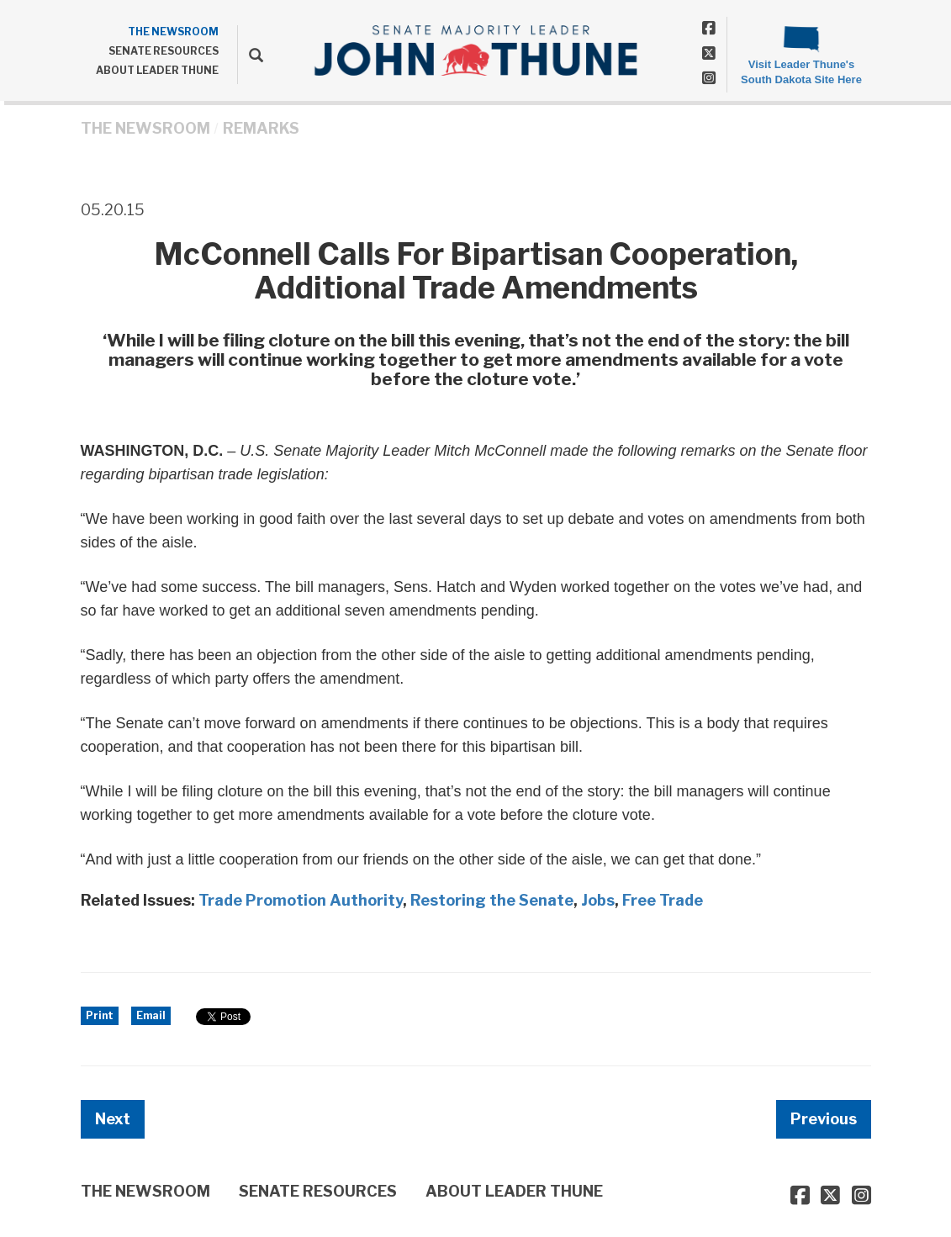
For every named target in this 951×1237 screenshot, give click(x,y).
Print (100, 1015)
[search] (250, 54)
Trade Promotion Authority (300, 900)
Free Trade (662, 900)
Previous (823, 1119)
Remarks (261, 128)
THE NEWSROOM (173, 31)
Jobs (598, 900)
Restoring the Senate (491, 900)
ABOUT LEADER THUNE (157, 70)
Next (112, 1119)
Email (151, 1015)
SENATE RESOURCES (163, 51)
